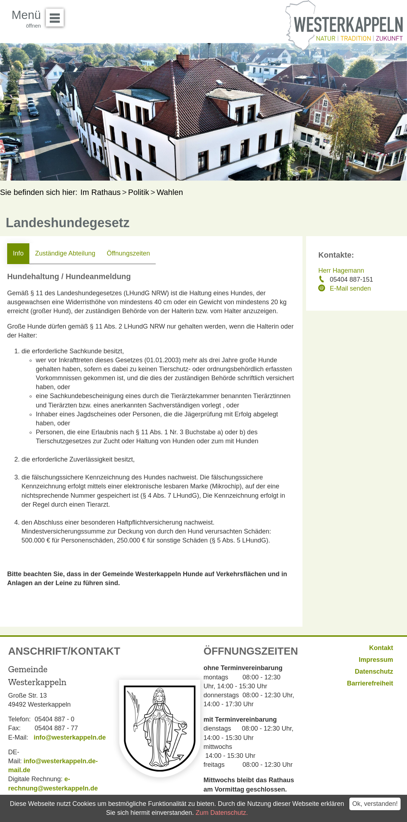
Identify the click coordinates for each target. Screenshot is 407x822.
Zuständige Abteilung (65, 253)
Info (18, 253)
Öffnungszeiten (128, 253)
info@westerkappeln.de (70, 737)
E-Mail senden (350, 288)
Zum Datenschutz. (221, 812)
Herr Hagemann (341, 270)
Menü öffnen (57, 15)
